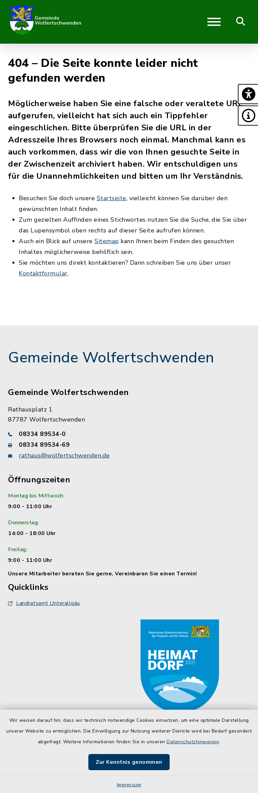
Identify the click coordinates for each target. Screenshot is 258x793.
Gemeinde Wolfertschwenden (111, 358)
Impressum (129, 785)
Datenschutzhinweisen (193, 742)
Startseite (111, 198)
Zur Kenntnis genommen (129, 762)
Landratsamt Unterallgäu (44, 603)
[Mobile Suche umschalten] (240, 21)
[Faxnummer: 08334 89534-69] (129, 445)
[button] (248, 94)
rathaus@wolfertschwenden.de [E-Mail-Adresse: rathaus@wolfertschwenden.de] (64, 455)
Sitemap (106, 241)
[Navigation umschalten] (214, 22)
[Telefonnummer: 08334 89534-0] (129, 434)
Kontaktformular (43, 273)
